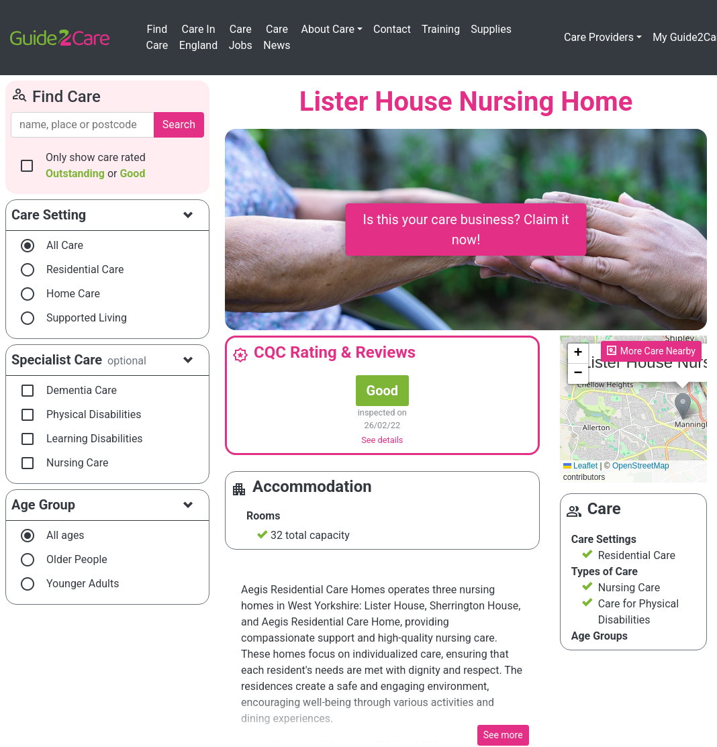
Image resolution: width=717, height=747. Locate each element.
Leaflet (580, 465)
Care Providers (599, 37)
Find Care (157, 37)
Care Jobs (240, 37)
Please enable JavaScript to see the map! (633, 409)
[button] (683, 406)
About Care (327, 29)
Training (441, 29)
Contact (392, 29)
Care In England (198, 37)
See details (382, 440)
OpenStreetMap (640, 465)
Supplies (491, 29)
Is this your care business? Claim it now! (466, 229)
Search (178, 124)
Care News (276, 37)
